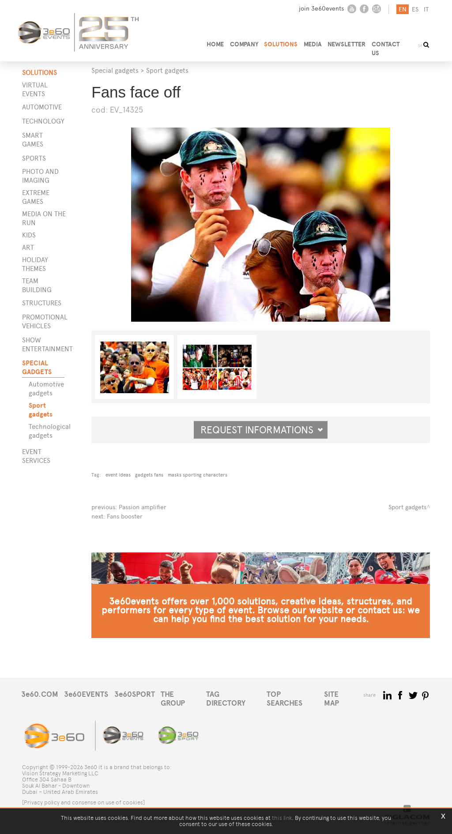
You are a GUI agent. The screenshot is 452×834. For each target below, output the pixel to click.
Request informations (261, 430)
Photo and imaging (40, 175)
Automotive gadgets (46, 388)
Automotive (42, 107)
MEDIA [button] (313, 42)
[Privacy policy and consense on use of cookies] (83, 806)
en (402, 9)
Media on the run (44, 218)
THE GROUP (183, 707)
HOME (212, 42)
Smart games (32, 139)
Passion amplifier (142, 507)
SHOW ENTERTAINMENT (43, 344)
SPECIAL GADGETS (37, 367)
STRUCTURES (41, 303)
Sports (34, 158)
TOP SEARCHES (298, 707)
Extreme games (35, 197)
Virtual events (35, 89)
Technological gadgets (49, 431)
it (425, 9)
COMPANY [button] (242, 42)
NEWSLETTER (348, 42)
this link (282, 818)
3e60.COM (39, 707)
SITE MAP (346, 707)
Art (28, 247)
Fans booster (125, 515)
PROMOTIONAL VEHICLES (43, 321)
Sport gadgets (41, 409)
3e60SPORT (137, 707)
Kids (29, 235)
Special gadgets (115, 70)
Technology (43, 121)
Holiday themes (35, 264)
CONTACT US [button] (392, 42)
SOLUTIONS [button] (280, 42)
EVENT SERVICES (36, 456)
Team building (37, 285)
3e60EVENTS (87, 707)
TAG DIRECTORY (238, 707)
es (414, 9)
